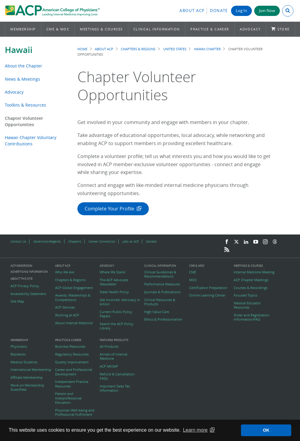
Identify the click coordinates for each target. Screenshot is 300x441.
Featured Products (114, 340)
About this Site (22, 278)
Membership (23, 29)
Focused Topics (245, 295)
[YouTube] (255, 242)
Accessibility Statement (28, 294)
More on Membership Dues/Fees (27, 387)
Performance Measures (162, 284)
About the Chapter (23, 66)
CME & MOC (57, 29)
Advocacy (250, 29)
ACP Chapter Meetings (251, 280)
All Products (109, 346)
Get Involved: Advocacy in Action (120, 302)
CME (192, 272)
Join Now (267, 10)
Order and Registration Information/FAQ (251, 317)
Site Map (17, 301)
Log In (241, 10)
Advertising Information (29, 271)
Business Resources (70, 346)
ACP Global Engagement (74, 288)
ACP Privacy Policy (25, 286)
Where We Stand (112, 272)
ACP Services (65, 307)
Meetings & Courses (101, 29)
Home (82, 49)
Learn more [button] (195, 430)
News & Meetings (22, 79)
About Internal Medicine (74, 323)
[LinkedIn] (246, 242)
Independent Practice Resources (71, 384)
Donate (219, 10)
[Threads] (275, 242)
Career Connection (102, 241)
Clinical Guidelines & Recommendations (160, 274)
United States (174, 49)
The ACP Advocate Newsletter (114, 282)
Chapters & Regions (138, 49)
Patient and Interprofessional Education (68, 398)
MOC (193, 280)
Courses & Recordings (250, 288)
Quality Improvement (72, 362)
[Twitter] (236, 242)
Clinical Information (156, 29)
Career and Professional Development (73, 372)
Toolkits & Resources (25, 105)
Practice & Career (209, 29)
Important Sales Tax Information (115, 388)
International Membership (31, 370)
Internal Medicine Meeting (254, 272)
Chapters (74, 241)
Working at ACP (67, 315)
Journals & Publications (162, 292)
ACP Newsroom (21, 266)
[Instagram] (265, 242)
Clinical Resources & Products (159, 302)
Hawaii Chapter (207, 49)
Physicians (19, 346)
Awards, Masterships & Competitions (72, 297)
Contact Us (18, 241)
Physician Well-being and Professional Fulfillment (74, 412)
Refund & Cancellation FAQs (117, 376)
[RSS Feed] (226, 250)
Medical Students (24, 362)
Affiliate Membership (27, 377)
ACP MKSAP (109, 366)
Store (283, 29)
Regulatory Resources (72, 354)
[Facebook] (226, 242)
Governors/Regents (47, 241)
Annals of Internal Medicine (113, 356)
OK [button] (266, 430)
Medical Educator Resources (247, 305)
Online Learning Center (207, 295)
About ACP (192, 10)
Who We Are (64, 272)
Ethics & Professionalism (163, 319)
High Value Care (156, 312)
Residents (18, 354)
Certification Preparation (208, 288)
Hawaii (19, 49)
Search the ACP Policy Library (116, 326)
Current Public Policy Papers (116, 314)
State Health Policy (114, 292)
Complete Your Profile (109, 208)
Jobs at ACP (131, 241)
